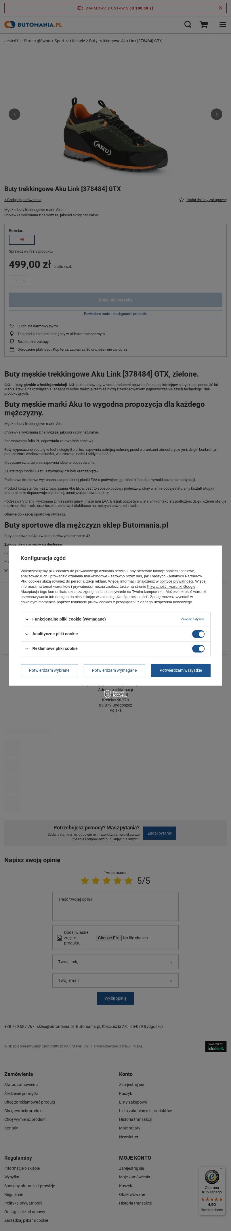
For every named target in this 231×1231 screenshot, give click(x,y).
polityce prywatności (176, 581)
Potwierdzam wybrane (49, 670)
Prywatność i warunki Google (171, 586)
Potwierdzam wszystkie (181, 670)
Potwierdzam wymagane (114, 670)
